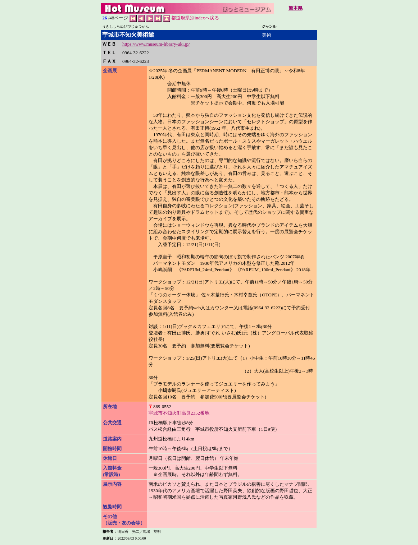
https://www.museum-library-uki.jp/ (156, 44)
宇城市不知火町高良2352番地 (179, 413)
